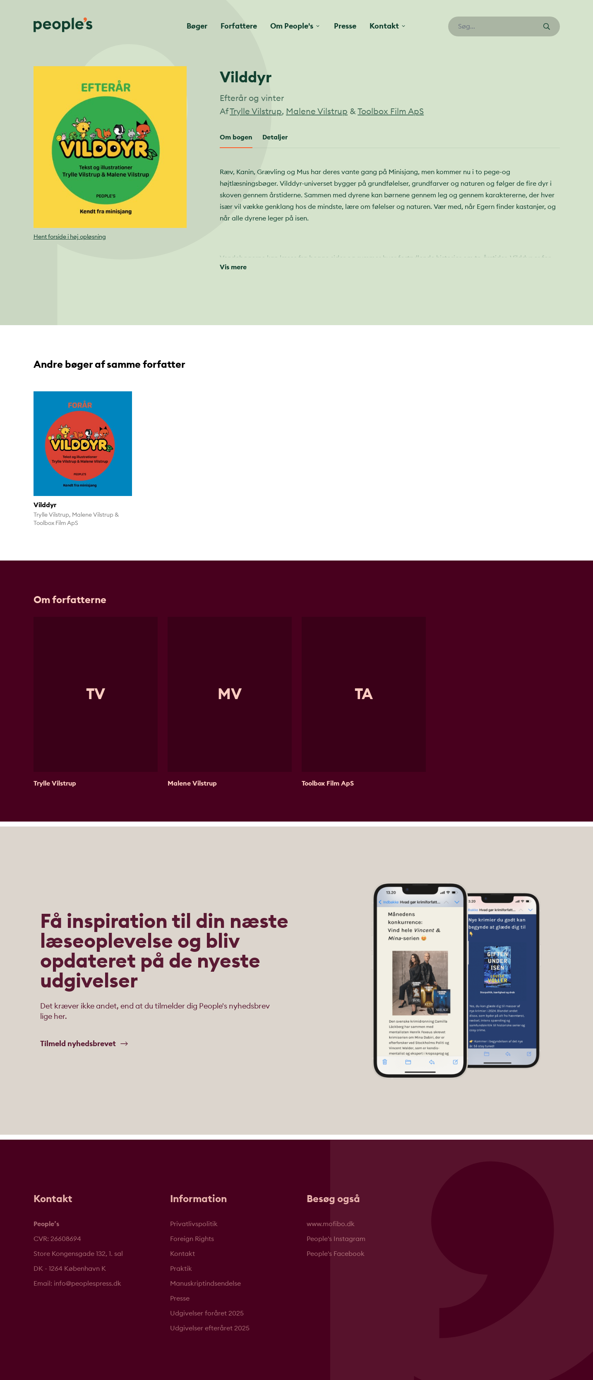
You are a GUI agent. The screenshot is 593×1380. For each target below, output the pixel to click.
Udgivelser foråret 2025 (207, 1307)
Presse (345, 26)
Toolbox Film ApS (391, 112)
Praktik (181, 1262)
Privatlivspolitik (194, 1218)
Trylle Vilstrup (256, 112)
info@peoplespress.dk (87, 1277)
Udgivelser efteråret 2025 (210, 1322)
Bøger (197, 26)
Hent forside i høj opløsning (70, 237)
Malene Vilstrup (317, 112)
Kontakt (182, 1247)
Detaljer (275, 137)
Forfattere (239, 26)
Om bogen (236, 137)
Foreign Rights (192, 1232)
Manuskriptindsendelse (205, 1277)
